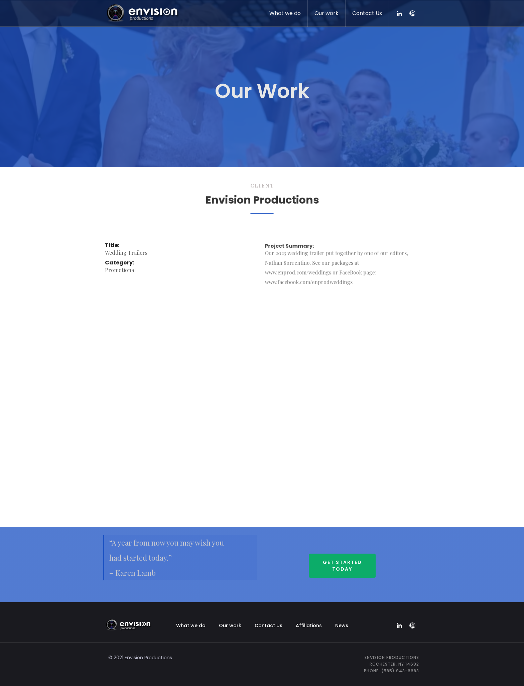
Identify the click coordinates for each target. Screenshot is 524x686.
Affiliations (309, 625)
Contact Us (367, 13)
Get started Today (342, 565)
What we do (285, 13)
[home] (142, 12)
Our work (326, 13)
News (341, 625)
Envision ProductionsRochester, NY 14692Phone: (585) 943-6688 (391, 664)
